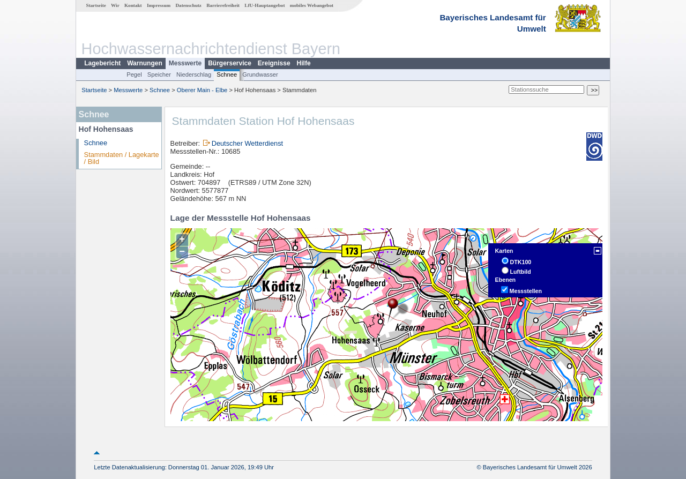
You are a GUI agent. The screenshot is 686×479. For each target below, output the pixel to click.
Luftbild (520, 271)
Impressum (158, 5)
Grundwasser (260, 74)
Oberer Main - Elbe (202, 90)
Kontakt (133, 5)
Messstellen (526, 291)
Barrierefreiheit (223, 5)
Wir (115, 5)
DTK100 (521, 262)
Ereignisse (274, 63)
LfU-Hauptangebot (264, 5)
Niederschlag (193, 74)
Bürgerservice (229, 63)
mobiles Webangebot (311, 5)
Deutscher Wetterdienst (247, 143)
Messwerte (185, 63)
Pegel (134, 74)
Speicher (159, 74)
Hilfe (304, 63)
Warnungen (144, 63)
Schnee (227, 74)
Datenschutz (188, 5)
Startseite (96, 5)
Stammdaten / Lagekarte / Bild (121, 158)
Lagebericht (102, 63)
